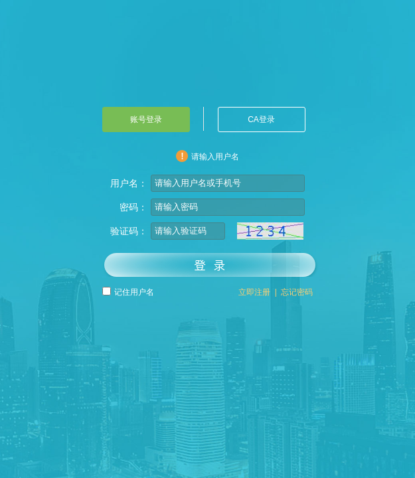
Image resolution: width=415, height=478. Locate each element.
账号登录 (146, 119)
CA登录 (261, 119)
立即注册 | (257, 292)
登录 (210, 264)
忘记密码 (295, 292)
